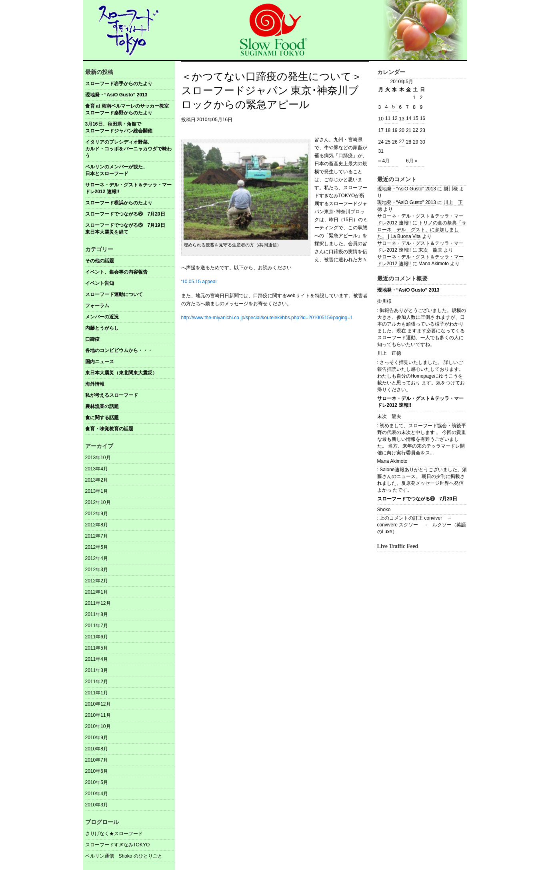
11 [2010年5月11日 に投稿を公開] (387, 118)
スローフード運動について (114, 294)
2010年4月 (96, 793)
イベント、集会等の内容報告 (116, 272)
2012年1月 (96, 592)
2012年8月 (96, 525)
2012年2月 (96, 581)
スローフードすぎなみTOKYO (117, 845)
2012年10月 (98, 502)
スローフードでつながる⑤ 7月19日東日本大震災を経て (125, 228)
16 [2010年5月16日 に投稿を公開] (422, 118)
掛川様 (384, 301)
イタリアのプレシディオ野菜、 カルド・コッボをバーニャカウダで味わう (130, 148)
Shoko (384, 509)
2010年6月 (96, 771)
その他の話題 (99, 261)
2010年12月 (98, 704)
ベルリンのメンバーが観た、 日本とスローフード (130, 170)
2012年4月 (96, 558)
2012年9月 (96, 513)
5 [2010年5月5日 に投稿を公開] (393, 107)
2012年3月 (96, 569)
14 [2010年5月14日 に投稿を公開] (408, 118)
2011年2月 (96, 681)
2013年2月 (96, 480)
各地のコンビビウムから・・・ (118, 350)
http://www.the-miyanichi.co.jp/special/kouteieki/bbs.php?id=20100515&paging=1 (267, 317)
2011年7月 (96, 625)
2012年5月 (96, 547)
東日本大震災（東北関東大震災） (121, 373)
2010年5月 (96, 782)
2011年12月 (98, 603)
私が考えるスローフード (111, 395)
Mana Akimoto (392, 461)
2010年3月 (96, 805)
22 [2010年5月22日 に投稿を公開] (415, 130)
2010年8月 (96, 749)
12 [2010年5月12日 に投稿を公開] (394, 118)
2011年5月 (96, 648)
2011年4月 (96, 659)
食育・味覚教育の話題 (109, 429)
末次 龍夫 (430, 250)
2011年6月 (96, 637)
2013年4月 (96, 469)
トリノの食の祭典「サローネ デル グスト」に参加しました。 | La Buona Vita (421, 229)
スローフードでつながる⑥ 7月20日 (125, 214)
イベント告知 (99, 283)
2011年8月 (96, 614)
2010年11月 (98, 715)
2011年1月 (96, 693)
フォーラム (97, 305)
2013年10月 (98, 457)
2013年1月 (96, 491)
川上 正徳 (389, 353)
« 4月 (384, 161)
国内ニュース (99, 361)
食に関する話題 (102, 417)
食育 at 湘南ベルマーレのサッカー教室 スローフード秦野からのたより (130, 109)
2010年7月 (96, 760)
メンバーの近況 (102, 317)
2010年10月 (98, 726)
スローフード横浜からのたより (118, 203)
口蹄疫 (92, 339)
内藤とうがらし (102, 328)
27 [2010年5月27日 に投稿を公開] (401, 141)
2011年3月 (96, 670)
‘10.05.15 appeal (199, 281)
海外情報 (94, 384)
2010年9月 (96, 737)
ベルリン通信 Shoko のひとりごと (123, 856)
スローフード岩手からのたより (118, 83)
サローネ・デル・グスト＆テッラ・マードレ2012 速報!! (128, 188)
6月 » (412, 161)
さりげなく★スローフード (114, 833)
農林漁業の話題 (102, 406)
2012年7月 (96, 536)
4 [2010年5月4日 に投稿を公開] (386, 107)
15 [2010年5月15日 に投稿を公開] (415, 118)
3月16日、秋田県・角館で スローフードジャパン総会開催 (130, 127)
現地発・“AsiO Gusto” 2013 (116, 95)
